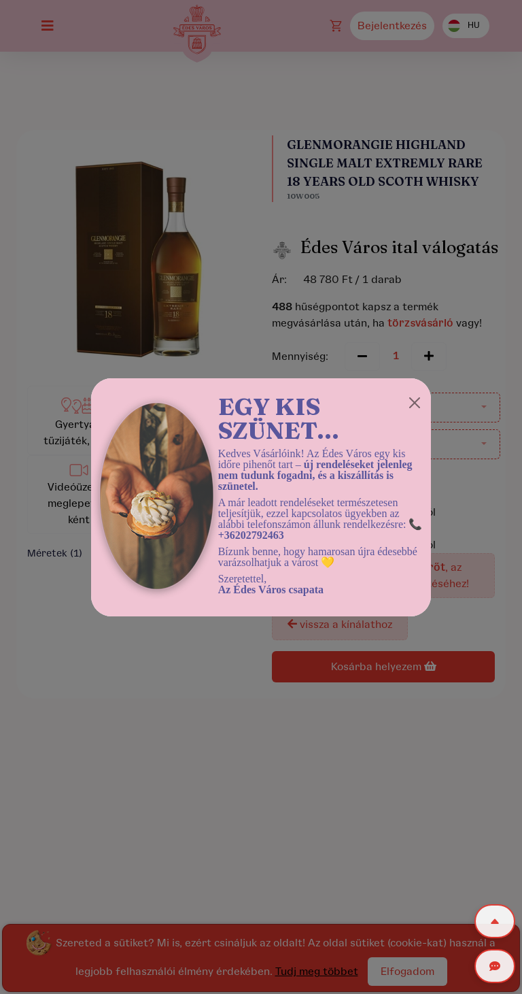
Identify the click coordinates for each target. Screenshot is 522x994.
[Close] (414, 403)
